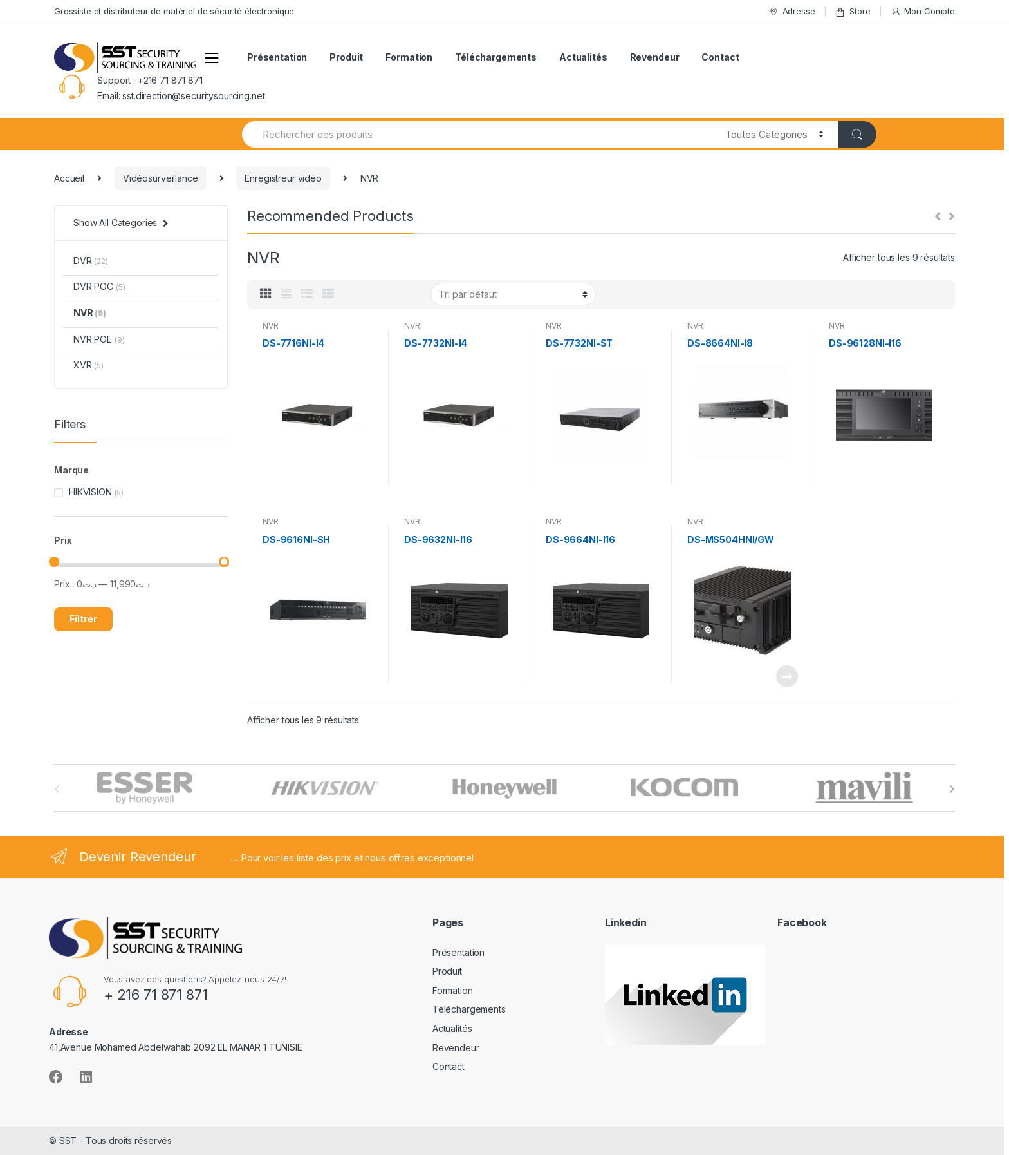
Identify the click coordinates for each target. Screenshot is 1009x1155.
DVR (90, 260)
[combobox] (476, 134)
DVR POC (99, 286)
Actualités (583, 57)
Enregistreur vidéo (283, 178)
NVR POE (98, 339)
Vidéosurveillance (160, 178)
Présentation (277, 57)
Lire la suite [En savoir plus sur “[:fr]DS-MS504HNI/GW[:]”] (786, 676)
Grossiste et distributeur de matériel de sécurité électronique (174, 11)
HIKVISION (90, 491)
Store (852, 11)
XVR (88, 364)
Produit (346, 57)
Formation (408, 57)
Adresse (791, 11)
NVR (271, 325)
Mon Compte (923, 11)
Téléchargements (496, 57)
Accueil (69, 178)
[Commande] (513, 294)
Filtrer (83, 618)
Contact (720, 57)
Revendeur (655, 57)
